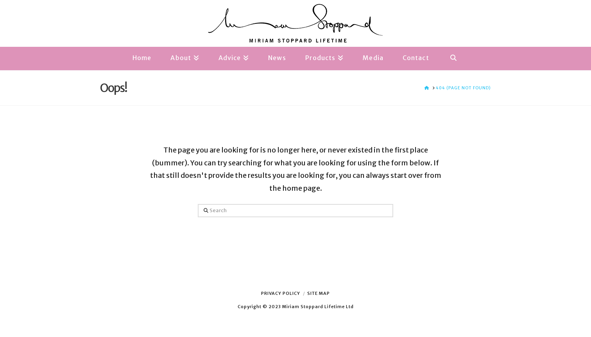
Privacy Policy (280, 293)
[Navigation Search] (453, 58)
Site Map (318, 293)
